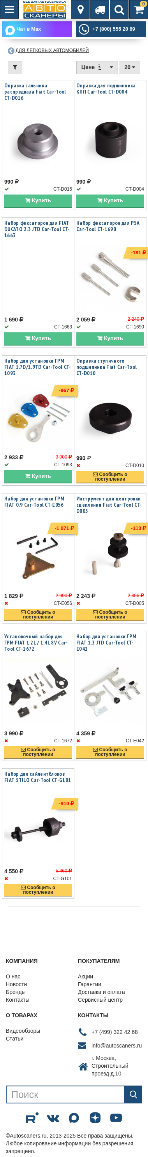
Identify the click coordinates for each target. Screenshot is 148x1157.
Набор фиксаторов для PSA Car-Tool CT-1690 (107, 226)
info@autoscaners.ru (117, 1046)
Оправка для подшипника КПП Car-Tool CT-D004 (106, 89)
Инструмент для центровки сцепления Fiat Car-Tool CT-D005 (109, 505)
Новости (16, 985)
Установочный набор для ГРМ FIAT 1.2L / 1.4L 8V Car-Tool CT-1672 (36, 643)
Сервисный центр (100, 1000)
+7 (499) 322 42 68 (115, 1032)
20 (130, 67)
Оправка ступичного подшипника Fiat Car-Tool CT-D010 (106, 367)
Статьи (14, 1039)
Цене (97, 67)
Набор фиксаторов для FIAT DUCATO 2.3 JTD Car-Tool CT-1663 (37, 230)
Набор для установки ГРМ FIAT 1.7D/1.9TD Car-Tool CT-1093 (37, 367)
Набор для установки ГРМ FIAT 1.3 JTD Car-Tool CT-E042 (106, 643)
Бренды (16, 992)
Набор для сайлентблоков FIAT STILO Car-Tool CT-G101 (37, 777)
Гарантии (89, 985)
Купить (38, 201)
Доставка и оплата (101, 992)
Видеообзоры (23, 1031)
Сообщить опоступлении (110, 477)
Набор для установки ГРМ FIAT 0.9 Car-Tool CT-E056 (34, 502)
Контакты (17, 1000)
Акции (85, 977)
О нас (13, 977)
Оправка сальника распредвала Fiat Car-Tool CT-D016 (35, 92)
